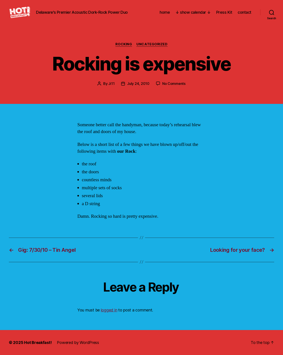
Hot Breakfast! (38, 342)
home (165, 12)
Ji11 (111, 83)
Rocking (123, 44)
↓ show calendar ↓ (193, 12)
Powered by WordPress (78, 342)
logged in (109, 310)
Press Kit (224, 12)
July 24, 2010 (138, 83)
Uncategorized (151, 44)
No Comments (173, 83)
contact (244, 12)
